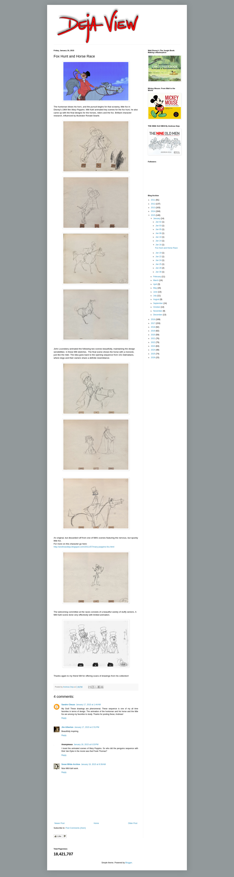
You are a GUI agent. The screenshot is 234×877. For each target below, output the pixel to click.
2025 (153, 354)
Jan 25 (159, 264)
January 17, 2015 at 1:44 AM (88, 704)
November (158, 311)
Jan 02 (159, 222)
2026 (153, 357)
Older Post (132, 823)
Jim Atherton (67, 727)
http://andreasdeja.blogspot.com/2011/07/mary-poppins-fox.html (84, 547)
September (158, 303)
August (156, 299)
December (158, 315)
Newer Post (59, 823)
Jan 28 (159, 268)
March (156, 280)
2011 (153, 200)
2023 (153, 346)
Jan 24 (159, 260)
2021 (153, 338)
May (155, 288)
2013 (153, 207)
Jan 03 (159, 226)
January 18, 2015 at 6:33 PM (86, 744)
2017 (153, 323)
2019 (153, 331)
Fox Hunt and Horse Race (166, 248)
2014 (153, 211)
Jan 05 (159, 229)
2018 (153, 327)
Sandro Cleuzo (68, 704)
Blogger (128, 863)
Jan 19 (159, 253)
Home (96, 823)
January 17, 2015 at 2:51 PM (86, 727)
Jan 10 (159, 237)
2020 (153, 335)
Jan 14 (159, 241)
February (157, 276)
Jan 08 (159, 233)
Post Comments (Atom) (75, 828)
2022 (153, 342)
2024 (153, 350)
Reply (63, 718)
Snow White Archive (70, 764)
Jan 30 (159, 272)
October (157, 307)
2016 (153, 319)
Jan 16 (159, 245)
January (157, 218)
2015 (153, 215)
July (155, 296)
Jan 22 (159, 256)
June (155, 292)
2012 (153, 204)
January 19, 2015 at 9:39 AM (93, 764)
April (155, 284)
